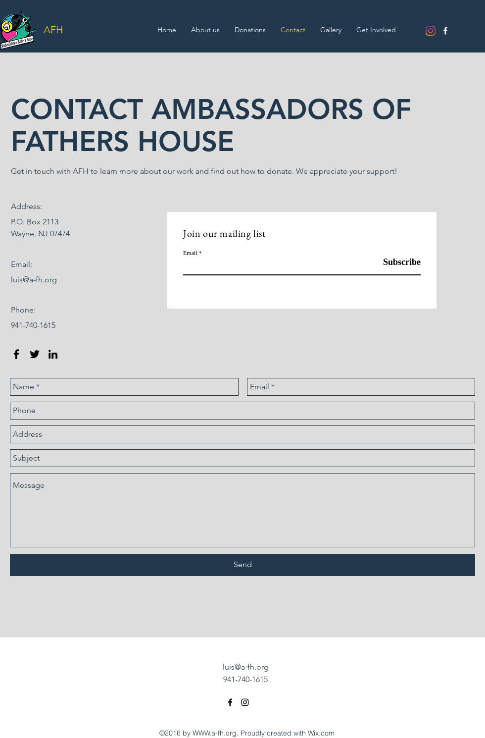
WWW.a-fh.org (215, 733)
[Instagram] (431, 31)
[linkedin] (53, 354)
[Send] (242, 565)
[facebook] (445, 31)
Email (190, 253)
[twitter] (34, 354)
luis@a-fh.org (34, 279)
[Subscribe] (396, 262)
